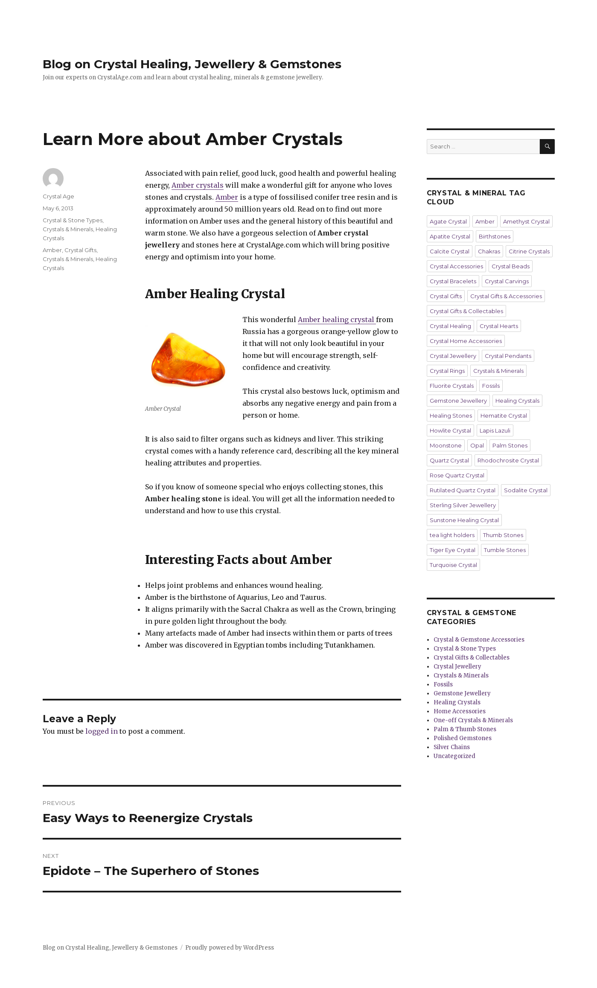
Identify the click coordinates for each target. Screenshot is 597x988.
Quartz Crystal (449, 460)
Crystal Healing (450, 326)
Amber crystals (198, 185)
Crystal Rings (447, 370)
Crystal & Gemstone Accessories (479, 639)
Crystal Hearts (499, 326)
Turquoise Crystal (453, 564)
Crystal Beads (511, 266)
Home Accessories (460, 711)
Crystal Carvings (507, 281)
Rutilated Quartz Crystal (462, 490)
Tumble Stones (505, 549)
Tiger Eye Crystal (452, 549)
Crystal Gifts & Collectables (466, 311)
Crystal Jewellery (453, 355)
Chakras (489, 251)
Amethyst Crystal (526, 221)
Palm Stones (509, 445)
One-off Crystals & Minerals (473, 720)
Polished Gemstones (463, 738)
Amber (227, 197)
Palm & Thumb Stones (465, 729)
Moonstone (446, 445)
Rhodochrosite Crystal (508, 460)
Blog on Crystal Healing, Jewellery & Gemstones (192, 64)
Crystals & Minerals (68, 229)
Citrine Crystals (529, 251)
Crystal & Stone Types (72, 220)
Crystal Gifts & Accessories (506, 296)
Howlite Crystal (450, 430)
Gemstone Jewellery (458, 400)
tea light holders (452, 535)
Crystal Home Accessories (466, 340)
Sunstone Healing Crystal (464, 520)
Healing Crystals (517, 400)
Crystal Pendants (508, 355)
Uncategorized (454, 756)
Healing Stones (451, 415)
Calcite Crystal (449, 251)
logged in (101, 731)
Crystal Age (58, 196)
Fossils (491, 385)
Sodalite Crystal (525, 490)
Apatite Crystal (450, 236)
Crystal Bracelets (453, 281)
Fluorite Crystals (452, 385)
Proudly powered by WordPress (229, 947)
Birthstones (494, 236)
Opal (477, 445)
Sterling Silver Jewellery (463, 505)
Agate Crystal (448, 221)
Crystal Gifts (80, 250)
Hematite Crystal (504, 415)
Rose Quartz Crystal (457, 475)
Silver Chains (452, 747)
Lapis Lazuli (495, 430)
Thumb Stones (503, 535)
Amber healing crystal (337, 319)
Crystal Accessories (456, 266)
